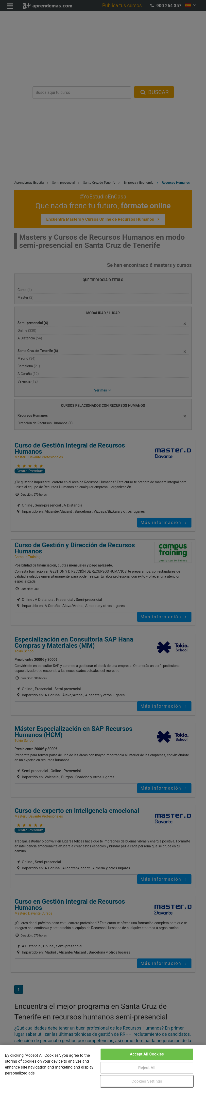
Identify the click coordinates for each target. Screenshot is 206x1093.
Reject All (146, 1067)
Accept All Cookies (147, 1054)
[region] (103, 1069)
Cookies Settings (147, 1081)
